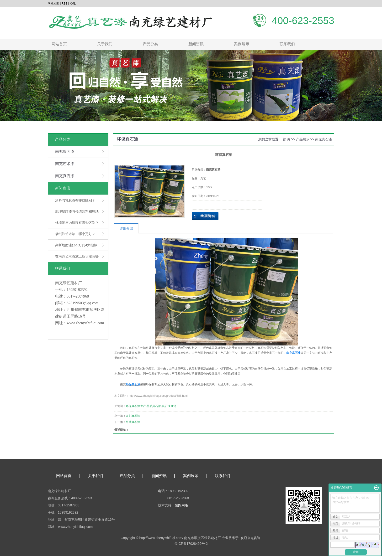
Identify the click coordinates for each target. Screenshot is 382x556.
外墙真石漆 (133, 422)
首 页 (286, 139)
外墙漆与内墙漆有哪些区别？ (77, 223)
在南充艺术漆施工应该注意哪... (78, 256)
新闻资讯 (196, 44)
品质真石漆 (154, 406)
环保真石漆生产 (136, 406)
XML (73, 3)
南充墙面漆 (64, 151)
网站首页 (59, 44)
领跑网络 (181, 505)
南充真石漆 (64, 176)
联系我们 (287, 44)
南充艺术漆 (64, 164)
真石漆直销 (169, 406)
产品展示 (302, 139)
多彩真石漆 (133, 415)
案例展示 (241, 44)
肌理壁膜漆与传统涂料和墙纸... (78, 211)
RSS (65, 3)
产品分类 (150, 44)
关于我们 (104, 44)
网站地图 (53, 3)
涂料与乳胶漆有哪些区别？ (75, 200)
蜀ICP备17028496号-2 (191, 544)
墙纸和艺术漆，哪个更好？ (75, 234)
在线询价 (205, 216)
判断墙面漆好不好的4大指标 (76, 245)
